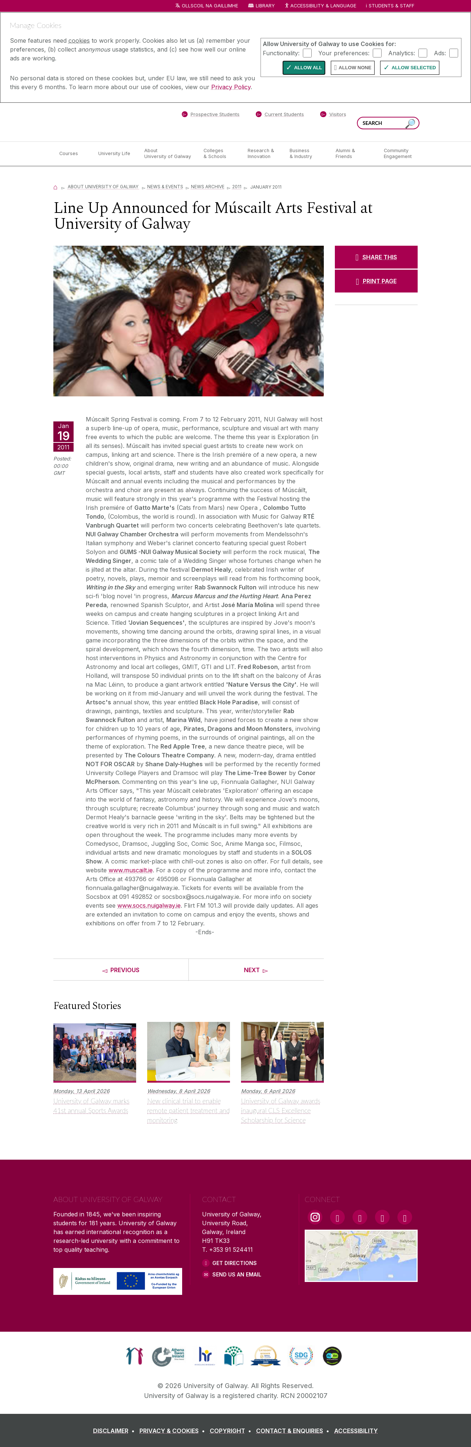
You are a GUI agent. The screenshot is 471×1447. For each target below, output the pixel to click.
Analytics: (401, 52)
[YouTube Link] (360, 1217)
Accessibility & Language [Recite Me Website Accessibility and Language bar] (320, 6)
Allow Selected (414, 67)
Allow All (308, 67)
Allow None (355, 67)
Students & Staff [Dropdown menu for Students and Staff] (391, 5)
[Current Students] (280, 115)
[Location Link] (361, 1277)
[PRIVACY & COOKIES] (173, 1430)
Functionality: (281, 52)
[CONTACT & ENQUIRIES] (294, 1430)
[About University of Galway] (168, 153)
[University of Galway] (107, 122)
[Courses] (72, 153)
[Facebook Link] (337, 1217)
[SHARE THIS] (376, 257)
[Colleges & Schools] (220, 153)
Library (265, 5)
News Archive (207, 186)
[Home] (55, 186)
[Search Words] (388, 123)
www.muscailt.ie (131, 870)
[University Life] (115, 153)
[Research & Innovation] (263, 153)
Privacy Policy (231, 87)
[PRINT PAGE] (376, 281)
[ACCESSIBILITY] (356, 1430)
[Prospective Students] (210, 115)
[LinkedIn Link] (382, 1217)
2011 (236, 186)
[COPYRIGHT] (232, 1430)
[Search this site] (410, 124)
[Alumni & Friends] (354, 153)
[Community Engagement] (398, 153)
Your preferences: (343, 52)
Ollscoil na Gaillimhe (210, 5)
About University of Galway (103, 186)
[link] (134, 1356)
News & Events (165, 186)
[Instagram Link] (315, 1217)
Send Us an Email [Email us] (236, 1274)
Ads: (440, 52)
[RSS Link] (404, 1217)
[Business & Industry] (306, 153)
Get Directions (234, 1263)
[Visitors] (333, 115)
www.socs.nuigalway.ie (149, 905)
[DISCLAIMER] (115, 1430)
